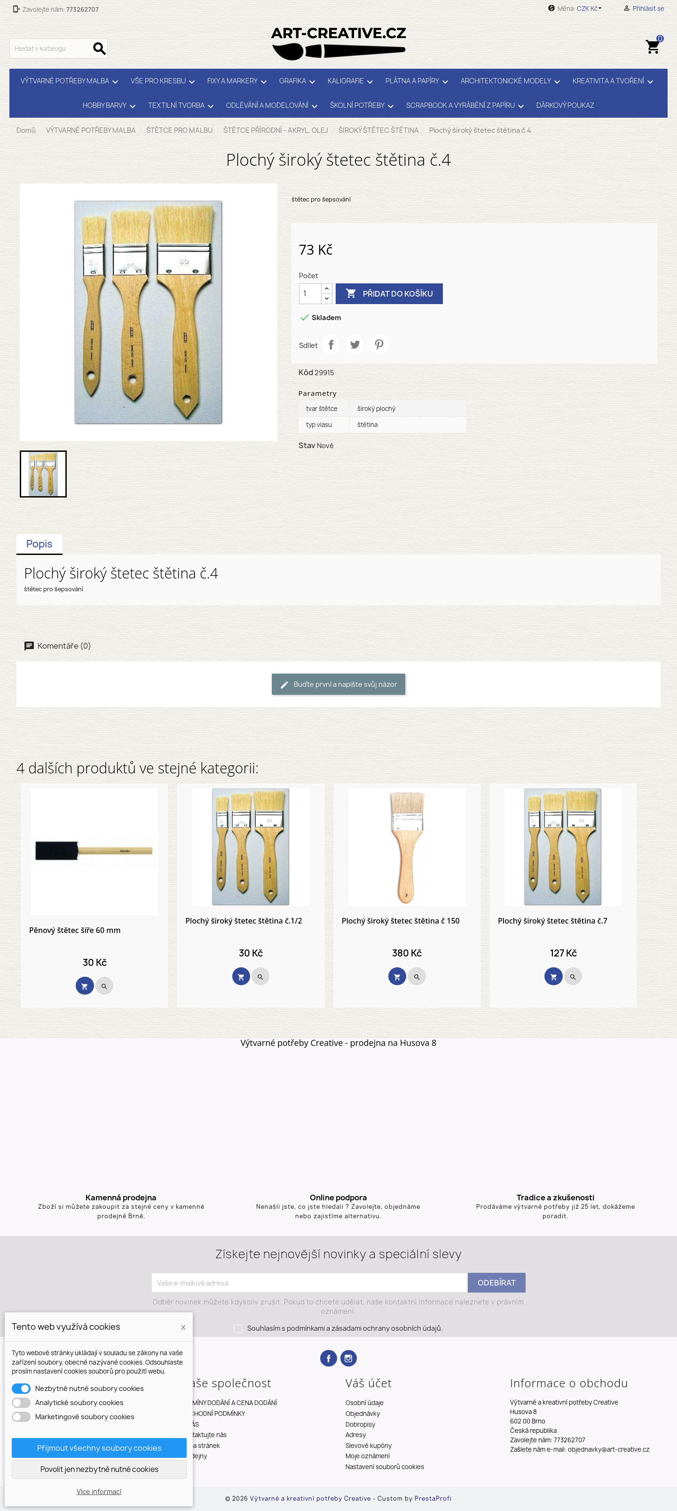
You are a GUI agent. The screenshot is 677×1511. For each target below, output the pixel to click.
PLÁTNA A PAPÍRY (418, 82)
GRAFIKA (298, 82)
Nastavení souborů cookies (385, 1467)
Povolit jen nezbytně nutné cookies (99, 1469)
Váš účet (369, 1382)
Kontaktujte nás (204, 1435)
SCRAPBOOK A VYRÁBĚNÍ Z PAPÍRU (466, 106)
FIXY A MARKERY (238, 82)
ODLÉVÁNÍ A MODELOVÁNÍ (273, 106)
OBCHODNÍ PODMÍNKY (213, 1413)
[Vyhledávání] (58, 48)
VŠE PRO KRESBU (164, 82)
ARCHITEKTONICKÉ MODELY (512, 82)
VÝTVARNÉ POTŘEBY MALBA (71, 82)
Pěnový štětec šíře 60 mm (75, 930)
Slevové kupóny (369, 1445)
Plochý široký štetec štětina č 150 (401, 921)
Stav (307, 445)
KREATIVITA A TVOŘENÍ (614, 82)
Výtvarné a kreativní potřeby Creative (311, 1499)
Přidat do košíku (389, 294)
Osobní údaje (365, 1402)
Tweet (355, 344)
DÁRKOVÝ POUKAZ (565, 105)
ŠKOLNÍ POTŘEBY (363, 106)
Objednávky (363, 1413)
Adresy (356, 1435)
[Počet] (310, 293)
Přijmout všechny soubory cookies (99, 1448)
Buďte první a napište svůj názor (338, 685)
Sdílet (331, 344)
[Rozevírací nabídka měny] (591, 8)
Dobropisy (360, 1424)
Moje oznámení (368, 1456)
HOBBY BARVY (111, 106)
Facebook (328, 1358)
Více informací (99, 1491)
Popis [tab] (39, 544)
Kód (306, 372)
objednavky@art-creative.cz (609, 1449)
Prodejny (194, 1456)
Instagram (348, 1358)
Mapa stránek (200, 1445)
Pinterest (379, 344)
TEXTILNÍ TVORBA (182, 106)
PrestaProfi (433, 1499)
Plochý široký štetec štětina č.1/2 (243, 921)
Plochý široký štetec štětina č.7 (552, 921)
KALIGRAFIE (352, 82)
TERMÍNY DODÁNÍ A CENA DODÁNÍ (229, 1402)
